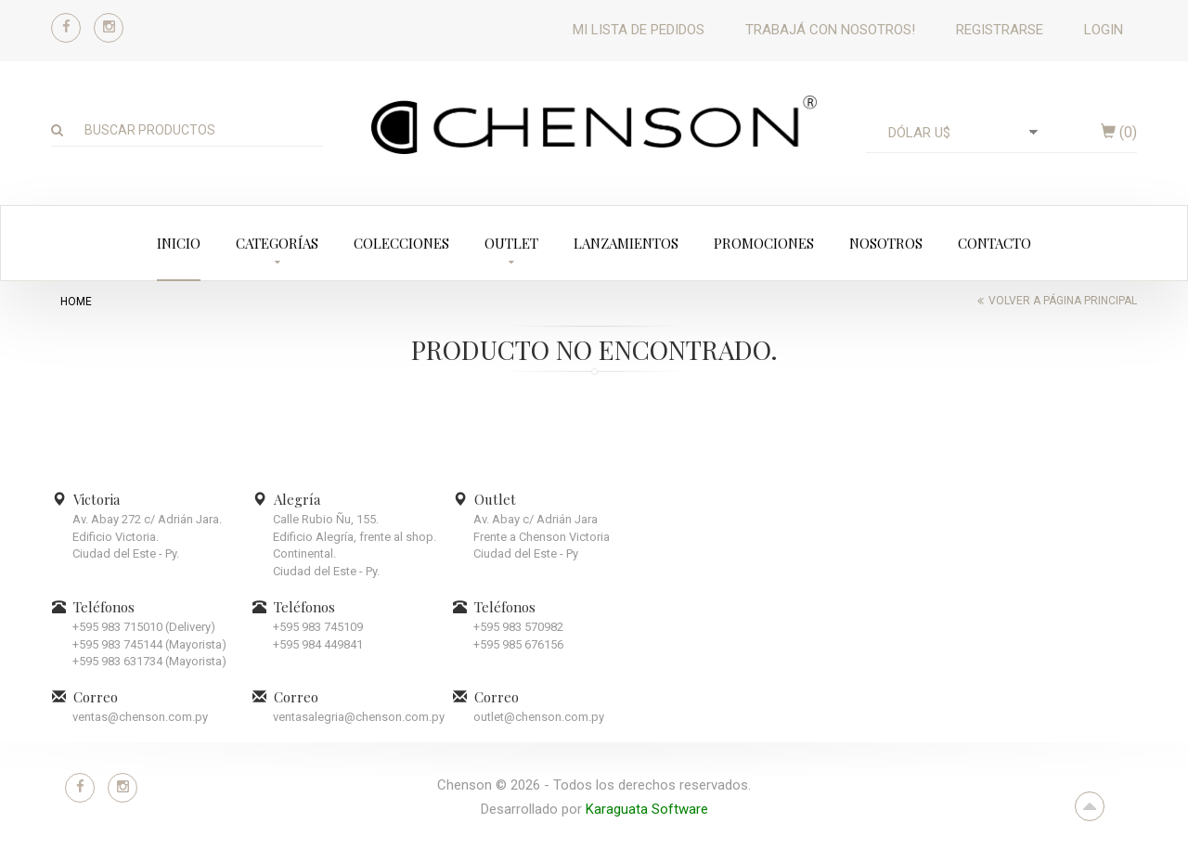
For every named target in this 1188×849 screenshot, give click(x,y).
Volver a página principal (1062, 300)
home (76, 301)
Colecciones (401, 243)
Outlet (511, 243)
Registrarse (999, 29)
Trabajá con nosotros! (830, 29)
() (1119, 132)
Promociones (764, 243)
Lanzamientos (626, 243)
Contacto (994, 243)
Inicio (178, 243)
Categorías (277, 243)
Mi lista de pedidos (638, 29)
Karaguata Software (647, 809)
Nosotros (886, 243)
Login (1103, 29)
